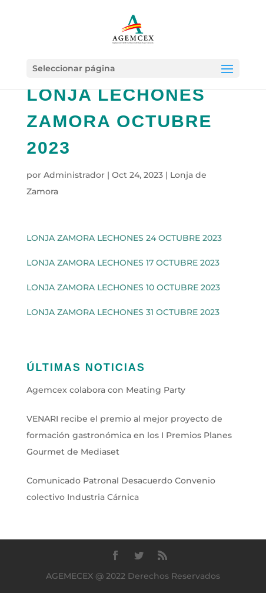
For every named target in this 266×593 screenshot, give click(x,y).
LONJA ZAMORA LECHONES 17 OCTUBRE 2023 (123, 262)
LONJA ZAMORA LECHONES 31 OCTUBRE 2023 (123, 312)
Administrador (74, 175)
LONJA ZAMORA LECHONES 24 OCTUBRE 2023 (124, 238)
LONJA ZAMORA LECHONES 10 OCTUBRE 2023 (123, 287)
